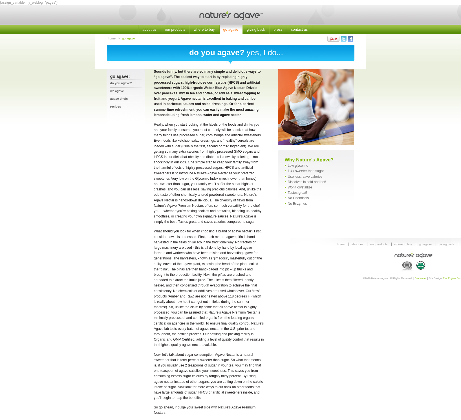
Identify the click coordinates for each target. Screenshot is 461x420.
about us (149, 29)
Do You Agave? (121, 83)
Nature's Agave (230, 15)
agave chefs (119, 98)
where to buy (204, 29)
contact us (299, 29)
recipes (115, 106)
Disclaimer (421, 278)
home (112, 38)
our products (175, 29)
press (278, 29)
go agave (231, 29)
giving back (256, 29)
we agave (117, 91)
